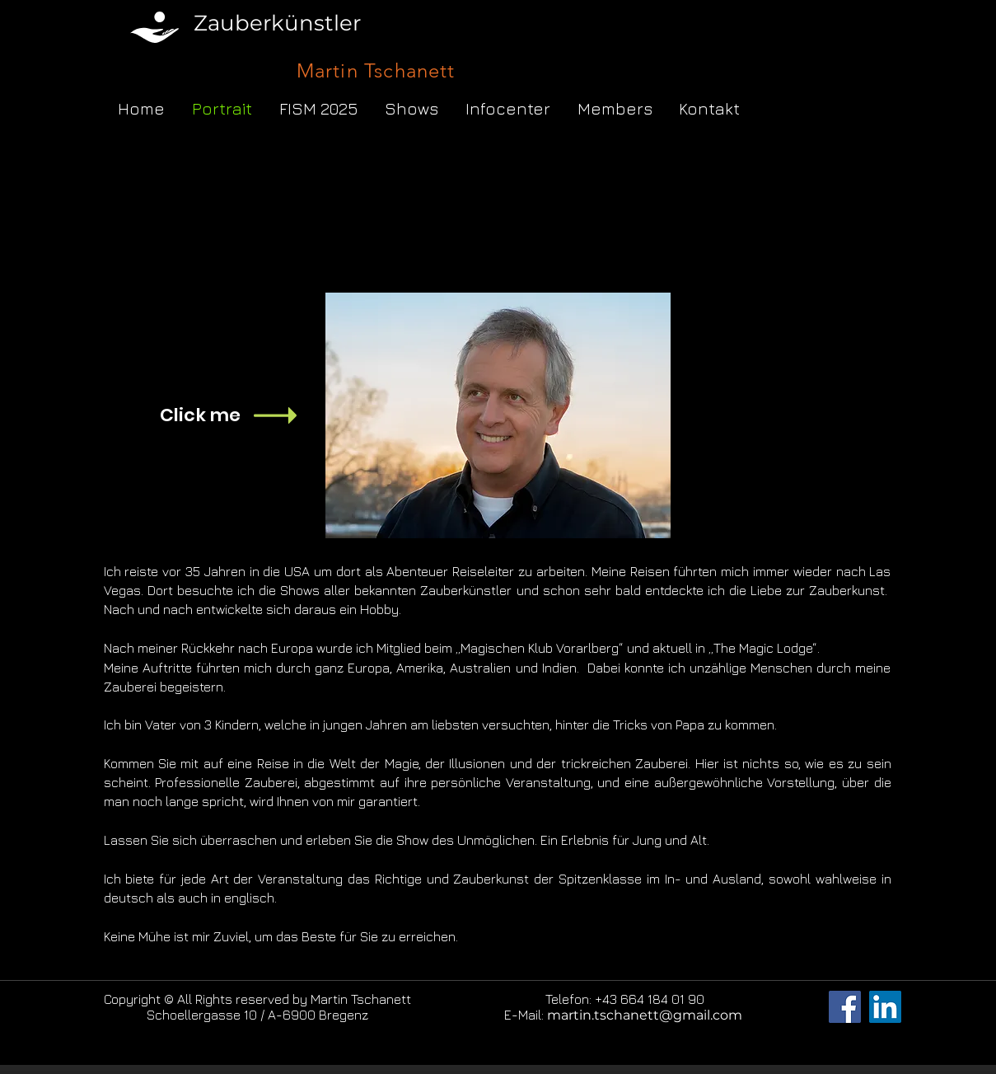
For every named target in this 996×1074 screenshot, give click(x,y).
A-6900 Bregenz (318, 1014)
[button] (412, 108)
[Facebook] (845, 1007)
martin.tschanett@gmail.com (644, 1015)
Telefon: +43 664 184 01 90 (624, 999)
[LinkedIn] (885, 1007)
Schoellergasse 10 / (207, 1014)
